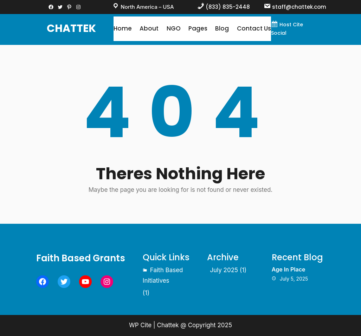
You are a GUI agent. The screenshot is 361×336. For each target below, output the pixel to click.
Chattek (71, 28)
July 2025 (224, 270)
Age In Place (288, 269)
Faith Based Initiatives (163, 275)
